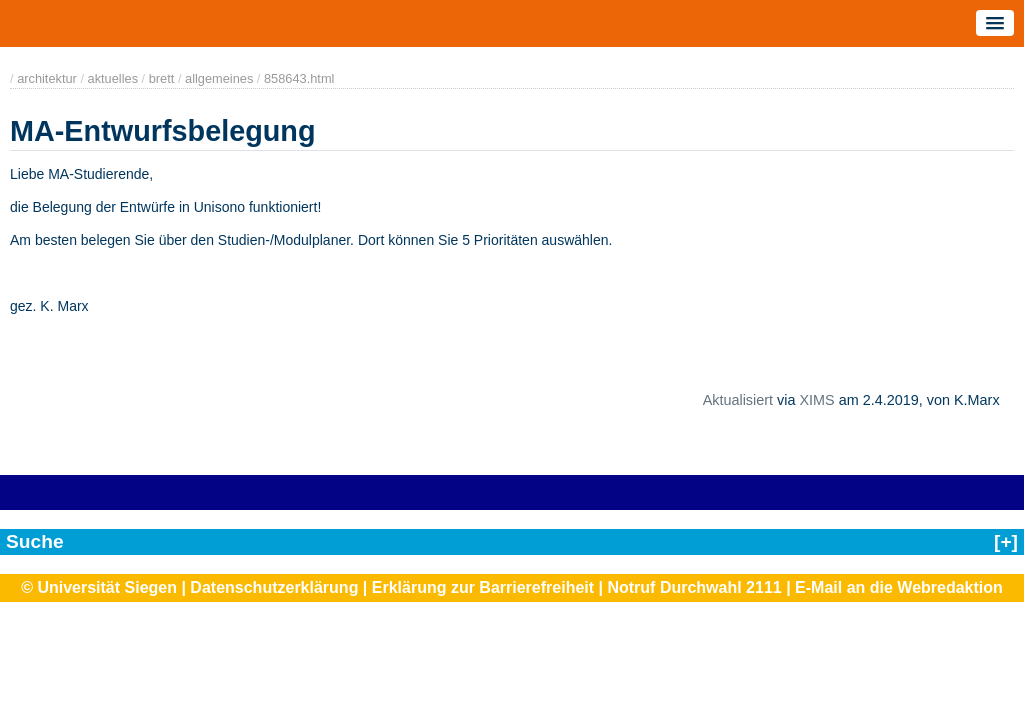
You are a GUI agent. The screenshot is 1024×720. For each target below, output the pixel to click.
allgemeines (219, 78)
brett (162, 78)
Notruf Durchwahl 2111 (694, 587)
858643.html (299, 78)
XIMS (817, 400)
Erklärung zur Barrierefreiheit (483, 587)
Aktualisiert (738, 400)
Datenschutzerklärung (274, 587)
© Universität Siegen (99, 587)
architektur (47, 78)
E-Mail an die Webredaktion (899, 587)
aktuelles (113, 78)
